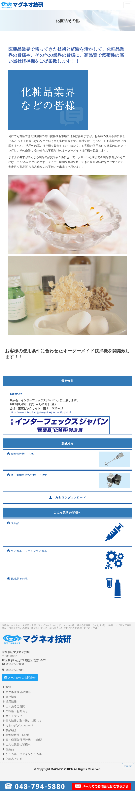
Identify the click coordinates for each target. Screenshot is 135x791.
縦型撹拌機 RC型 (15, 735)
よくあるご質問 (13, 706)
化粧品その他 (12, 758)
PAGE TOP (128, 766)
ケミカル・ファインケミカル (22, 754)
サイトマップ (12, 715)
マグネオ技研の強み (16, 692)
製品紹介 (67, 443)
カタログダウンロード (67, 497)
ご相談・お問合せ (15, 711)
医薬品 (8, 749)
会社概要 (9, 696)
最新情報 (67, 380)
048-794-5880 (13, 664)
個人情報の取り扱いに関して (22, 720)
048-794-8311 (13, 670)
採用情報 (9, 701)
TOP (6, 687)
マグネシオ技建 (22, 4)
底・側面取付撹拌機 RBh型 (22, 739)
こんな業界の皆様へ (67, 512)
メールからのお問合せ (20, 677)
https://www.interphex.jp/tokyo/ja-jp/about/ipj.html (40, 412)
